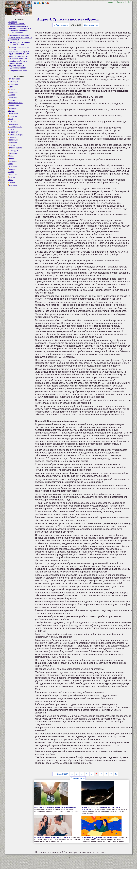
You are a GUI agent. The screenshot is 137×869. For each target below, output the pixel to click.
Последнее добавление (17, 70)
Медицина (12, 129)
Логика (10, 119)
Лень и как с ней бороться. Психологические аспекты (18, 57)
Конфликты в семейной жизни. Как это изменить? (55, 807)
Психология (12, 153)
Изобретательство (15, 103)
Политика (11, 145)
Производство (13, 150)
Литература (12, 116)
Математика (13, 124)
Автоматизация (14, 79)
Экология (11, 182)
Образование (13, 140)
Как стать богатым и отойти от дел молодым (20, 39)
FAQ (129, 2)
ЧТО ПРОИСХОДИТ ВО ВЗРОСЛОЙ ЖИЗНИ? (100, 838)
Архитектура (13, 81)
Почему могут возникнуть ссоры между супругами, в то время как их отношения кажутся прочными (19, 29)
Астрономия (13, 84)
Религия (11, 158)
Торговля (11, 169)
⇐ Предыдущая (61, 25)
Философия (12, 174)
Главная (110, 2)
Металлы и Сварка (15, 135)
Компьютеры (13, 113)
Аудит (10, 87)
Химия (10, 180)
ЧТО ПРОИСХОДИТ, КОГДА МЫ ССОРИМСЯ (52, 838)
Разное (10, 156)
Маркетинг (12, 121)
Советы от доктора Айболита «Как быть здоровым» (19, 43)
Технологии (12, 166)
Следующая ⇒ (91, 25)
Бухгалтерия (13, 92)
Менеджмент (13, 132)
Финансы (11, 177)
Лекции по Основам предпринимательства (17, 67)
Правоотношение (15, 148)
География (12, 97)
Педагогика (12, 143)
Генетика (11, 95)
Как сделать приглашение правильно (18, 48)
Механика (12, 137)
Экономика (12, 185)
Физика (11, 172)
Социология (12, 161)
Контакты (120, 2)
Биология (11, 89)
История (11, 111)
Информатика (13, 105)
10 (116, 774)
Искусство (12, 108)
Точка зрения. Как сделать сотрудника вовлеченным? (18, 53)
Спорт (10, 164)
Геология (11, 100)
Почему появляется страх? (19, 35)
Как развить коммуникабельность (16, 23)
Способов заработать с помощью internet (17, 62)
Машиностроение (15, 127)
